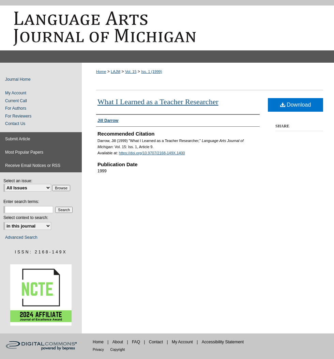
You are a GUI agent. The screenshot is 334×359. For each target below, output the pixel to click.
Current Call (16, 100)
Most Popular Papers (24, 152)
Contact (156, 342)
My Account (15, 93)
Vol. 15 (131, 71)
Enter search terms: (21, 201)
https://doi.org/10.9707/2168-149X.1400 (152, 153)
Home (101, 71)
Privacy (99, 350)
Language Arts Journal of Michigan (167, 27)
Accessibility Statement (223, 342)
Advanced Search (21, 237)
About (118, 342)
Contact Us (15, 123)
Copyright (117, 350)
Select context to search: (25, 217)
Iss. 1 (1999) (151, 71)
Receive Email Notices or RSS (32, 165)
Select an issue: (17, 180)
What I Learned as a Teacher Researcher (157, 101)
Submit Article (17, 139)
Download (295, 105)
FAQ (136, 342)
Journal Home (18, 79)
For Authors (15, 108)
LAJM (115, 71)
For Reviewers (18, 116)
